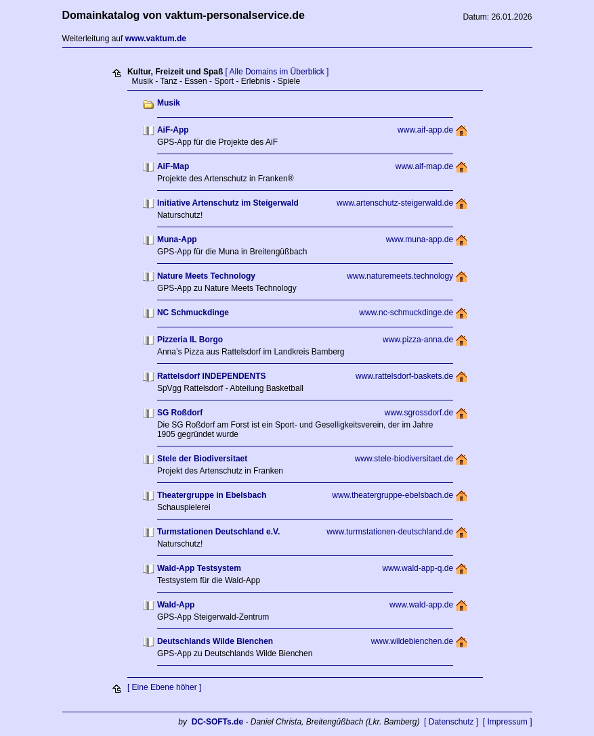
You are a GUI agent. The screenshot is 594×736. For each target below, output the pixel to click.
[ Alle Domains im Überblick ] (277, 71)
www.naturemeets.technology (400, 276)
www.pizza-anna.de (418, 339)
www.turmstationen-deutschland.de (389, 531)
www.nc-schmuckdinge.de (406, 312)
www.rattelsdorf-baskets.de (404, 376)
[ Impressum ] (507, 722)
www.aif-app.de (425, 130)
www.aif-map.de (424, 166)
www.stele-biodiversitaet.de (404, 458)
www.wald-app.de (421, 605)
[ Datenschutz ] (451, 722)
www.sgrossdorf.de (419, 412)
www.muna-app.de (419, 239)
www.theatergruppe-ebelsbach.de (392, 495)
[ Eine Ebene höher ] (164, 687)
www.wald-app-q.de (417, 568)
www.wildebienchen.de (412, 641)
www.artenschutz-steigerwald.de (395, 203)
